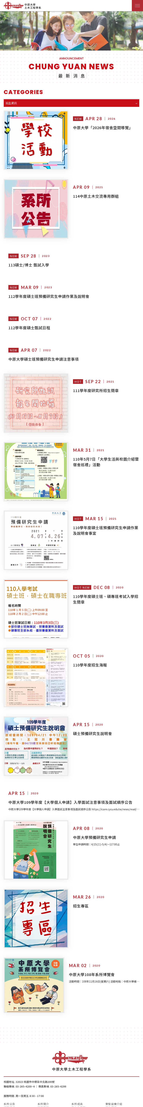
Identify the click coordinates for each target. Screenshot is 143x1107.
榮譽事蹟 (43, 1069)
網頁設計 (114, 1102)
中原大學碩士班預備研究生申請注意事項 (43, 351)
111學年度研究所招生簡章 (92, 383)
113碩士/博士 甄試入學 (28, 257)
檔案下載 (77, 1073)
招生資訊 (111, 1069)
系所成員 (77, 1065)
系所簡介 (43, 1065)
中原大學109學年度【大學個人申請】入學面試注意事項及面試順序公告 (70, 771)
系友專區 (111, 1073)
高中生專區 (79, 1069)
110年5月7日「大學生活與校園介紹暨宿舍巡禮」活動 (104, 450)
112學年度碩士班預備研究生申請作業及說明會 (48, 288)
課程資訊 (9, 1069)
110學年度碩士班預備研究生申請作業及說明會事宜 (103, 515)
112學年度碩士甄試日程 (29, 320)
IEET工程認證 (47, 1073)
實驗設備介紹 (114, 1065)
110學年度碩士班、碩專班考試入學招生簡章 (103, 579)
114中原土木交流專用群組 (92, 192)
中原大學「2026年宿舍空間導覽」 (99, 127)
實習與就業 (11, 1073)
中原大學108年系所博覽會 (92, 936)
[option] (71, 31)
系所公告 (9, 1065)
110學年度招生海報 (86, 642)
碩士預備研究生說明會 (88, 706)
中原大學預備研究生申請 (90, 806)
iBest (124, 1102)
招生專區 (77, 871)
